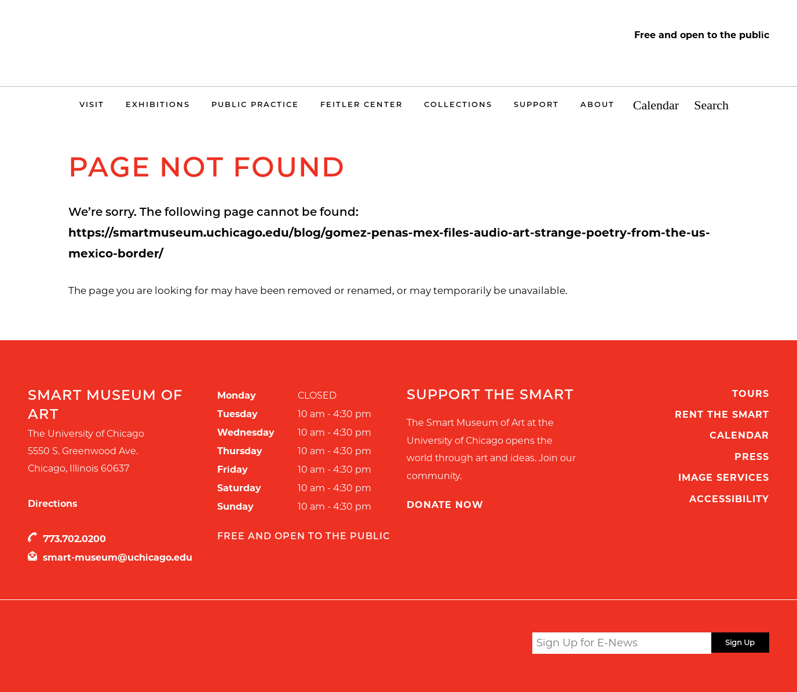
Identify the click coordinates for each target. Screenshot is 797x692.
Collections (458, 104)
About (597, 104)
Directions (52, 503)
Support (536, 104)
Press (751, 456)
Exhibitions (158, 104)
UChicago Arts (139, 645)
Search (711, 105)
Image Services (723, 477)
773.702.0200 (74, 538)
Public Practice (255, 104)
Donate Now (445, 504)
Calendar (656, 105)
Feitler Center (361, 104)
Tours (750, 393)
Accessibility (729, 499)
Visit (91, 104)
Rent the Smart (722, 414)
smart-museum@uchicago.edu (117, 557)
